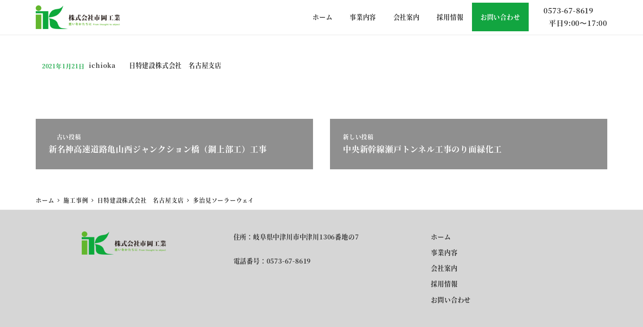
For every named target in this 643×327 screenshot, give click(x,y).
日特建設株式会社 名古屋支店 (175, 65)
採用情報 (444, 283)
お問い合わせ (451, 299)
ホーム (441, 236)
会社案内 (444, 268)
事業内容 (444, 252)
